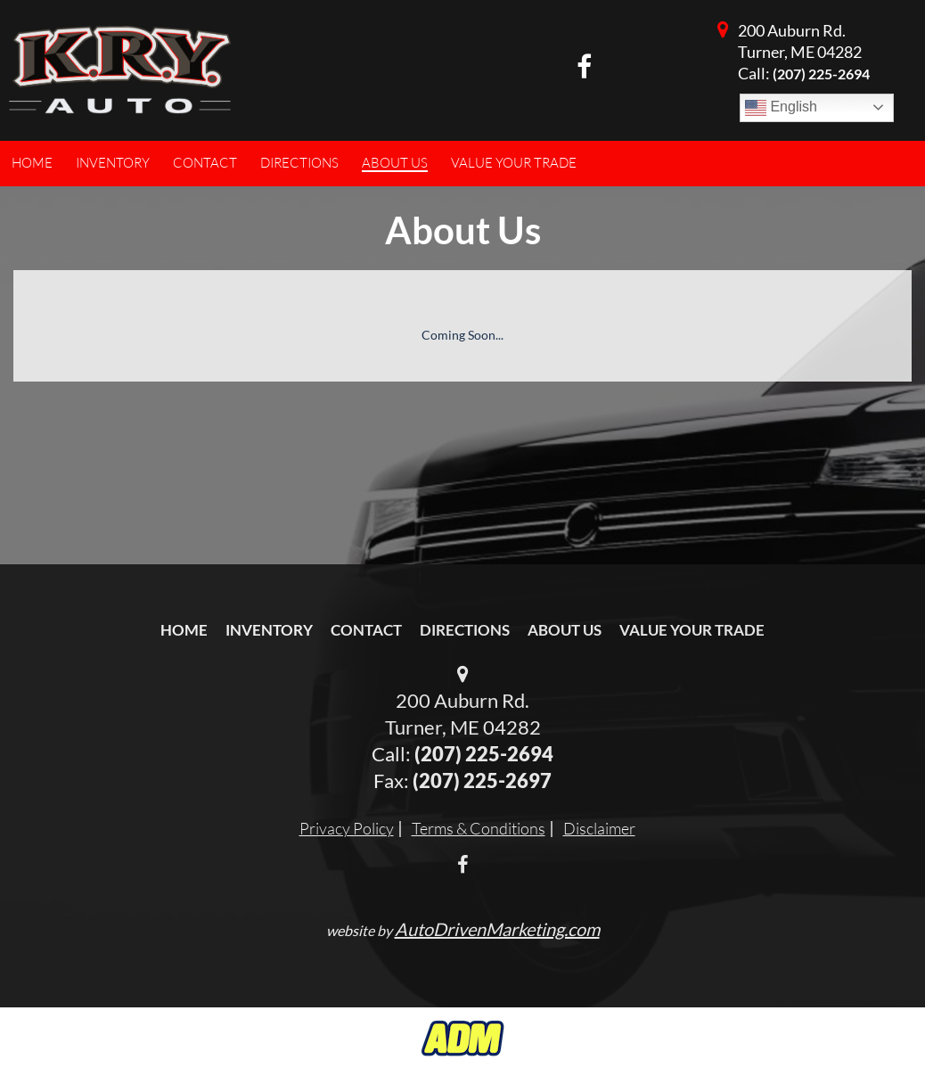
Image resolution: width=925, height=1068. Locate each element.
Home (184, 629)
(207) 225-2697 (482, 780)
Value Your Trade (692, 629)
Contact (366, 629)
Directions (465, 629)
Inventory (269, 629)
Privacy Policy (346, 828)
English (781, 108)
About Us (565, 629)
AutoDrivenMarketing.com (497, 929)
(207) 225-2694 (821, 73)
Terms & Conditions (478, 828)
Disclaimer (599, 828)
